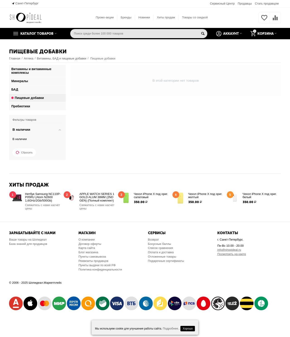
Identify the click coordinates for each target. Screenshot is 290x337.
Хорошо (188, 328)
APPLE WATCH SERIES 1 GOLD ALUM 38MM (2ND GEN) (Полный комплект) (97, 197)
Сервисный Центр (222, 3)
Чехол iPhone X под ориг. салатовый (151, 195)
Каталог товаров (36, 33)
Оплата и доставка (161, 252)
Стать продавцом (267, 3)
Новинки (144, 17)
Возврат (153, 239)
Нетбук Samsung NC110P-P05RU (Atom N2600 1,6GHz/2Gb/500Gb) (43, 197)
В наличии (19, 139)
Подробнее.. (171, 328)
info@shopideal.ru (229, 249)
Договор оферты (89, 244)
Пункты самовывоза (92, 256)
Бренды (126, 17)
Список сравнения (160, 248)
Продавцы (245, 3)
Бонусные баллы (159, 244)
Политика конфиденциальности (100, 269)
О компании (86, 239)
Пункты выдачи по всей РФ (97, 265)
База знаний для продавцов (28, 244)
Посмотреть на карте (231, 254)
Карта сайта (86, 248)
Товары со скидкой (195, 17)
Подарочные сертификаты (166, 261)
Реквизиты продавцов (93, 261)
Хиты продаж (166, 17)
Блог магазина (88, 252)
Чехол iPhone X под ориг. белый (260, 195)
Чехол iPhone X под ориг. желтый (205, 195)
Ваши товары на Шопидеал (28, 239)
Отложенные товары (162, 256)
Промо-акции (105, 17)
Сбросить (24, 152)
